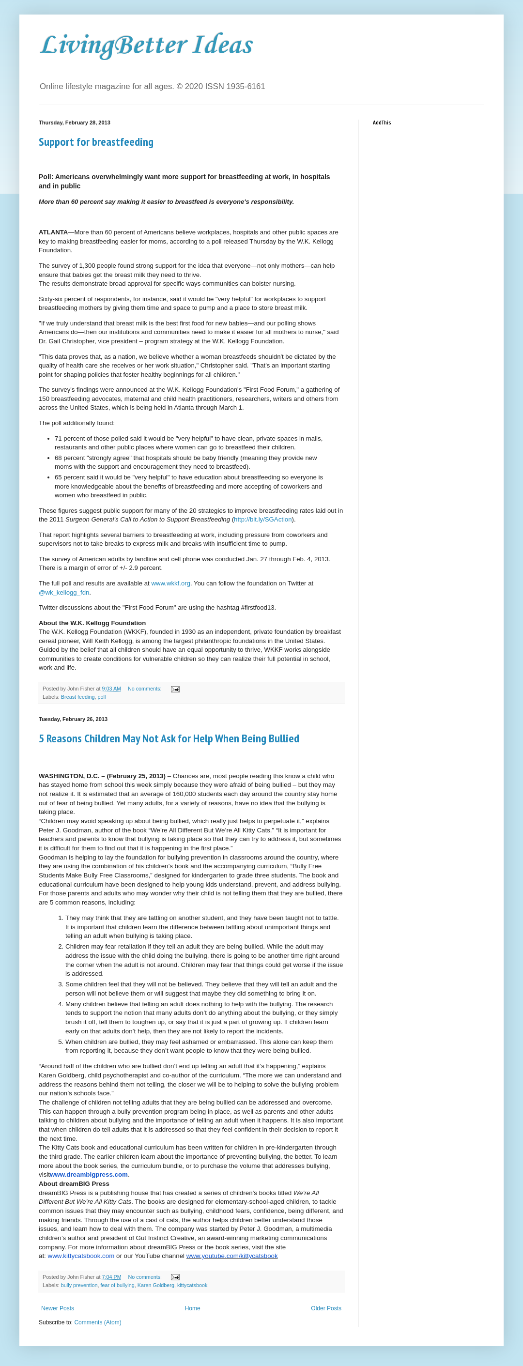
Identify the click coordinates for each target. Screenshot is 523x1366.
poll (101, 697)
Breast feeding (78, 697)
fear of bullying (117, 1285)
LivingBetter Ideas (145, 45)
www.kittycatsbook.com (81, 1255)
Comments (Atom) (97, 1322)
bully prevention (79, 1285)
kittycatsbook (192, 1285)
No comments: (145, 688)
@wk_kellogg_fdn (64, 592)
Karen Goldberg (156, 1285)
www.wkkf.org (170, 583)
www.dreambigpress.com (89, 1174)
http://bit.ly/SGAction (263, 519)
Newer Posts (57, 1308)
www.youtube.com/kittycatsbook (232, 1255)
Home (192, 1308)
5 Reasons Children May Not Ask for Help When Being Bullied (169, 738)
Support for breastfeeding (96, 141)
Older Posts (326, 1308)
